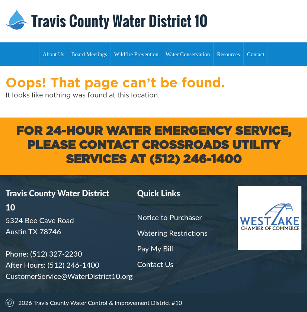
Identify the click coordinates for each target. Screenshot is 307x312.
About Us (53, 54)
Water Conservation (188, 54)
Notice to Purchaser (169, 217)
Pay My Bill (155, 248)
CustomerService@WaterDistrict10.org (69, 275)
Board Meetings (89, 54)
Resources (228, 54)
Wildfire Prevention (136, 54)
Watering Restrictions (172, 232)
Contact (256, 54)
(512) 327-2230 (56, 253)
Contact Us (155, 264)
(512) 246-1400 (73, 264)
